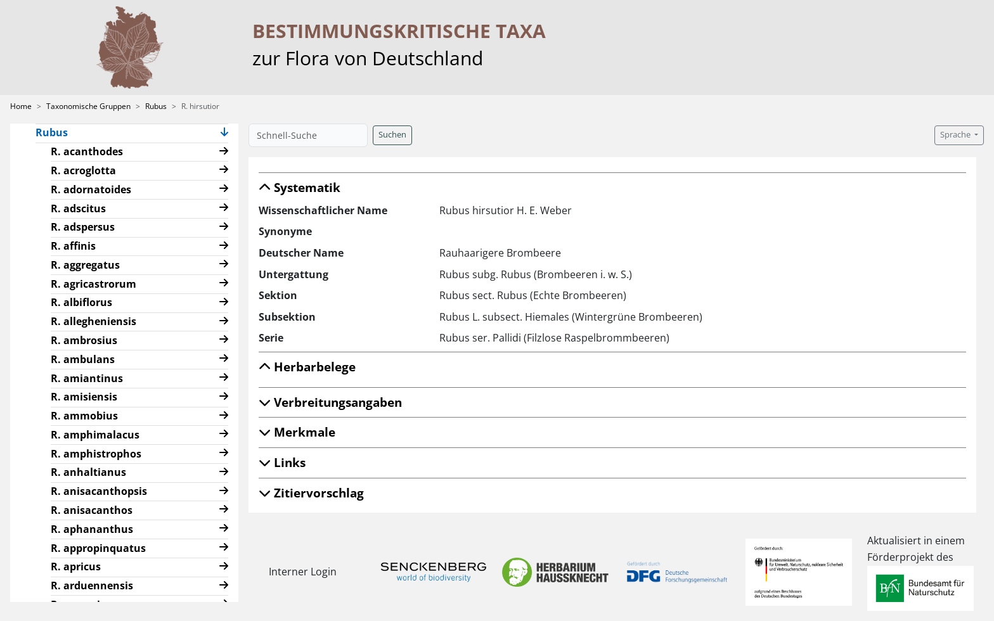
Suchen (392, 134)
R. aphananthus (92, 529)
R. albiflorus (81, 302)
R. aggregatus (85, 265)
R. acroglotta (83, 170)
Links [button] (282, 462)
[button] (224, 133)
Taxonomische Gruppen (88, 106)
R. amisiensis (84, 397)
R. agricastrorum (93, 284)
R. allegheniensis (93, 321)
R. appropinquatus (98, 548)
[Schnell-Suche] (308, 135)
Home (21, 106)
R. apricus (76, 566)
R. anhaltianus (88, 472)
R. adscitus (78, 208)
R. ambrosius (84, 340)
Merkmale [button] (297, 431)
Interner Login (303, 572)
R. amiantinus (87, 378)
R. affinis (73, 246)
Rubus (156, 106)
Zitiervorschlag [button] (311, 492)
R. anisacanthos (91, 510)
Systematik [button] (299, 187)
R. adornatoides (91, 189)
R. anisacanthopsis (99, 491)
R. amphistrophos (96, 454)
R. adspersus (83, 227)
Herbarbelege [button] (307, 366)
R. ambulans (83, 359)
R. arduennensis (92, 585)
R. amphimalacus (95, 435)
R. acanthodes (87, 151)
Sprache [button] (956, 134)
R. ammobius (84, 416)
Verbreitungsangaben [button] (330, 402)
